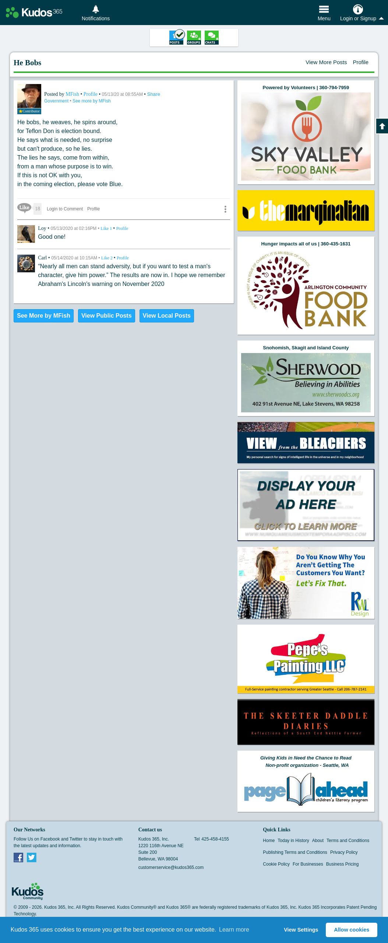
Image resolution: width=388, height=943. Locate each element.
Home (269, 840)
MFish (73, 94)
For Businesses (308, 864)
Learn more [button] (234, 929)
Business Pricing (342, 864)
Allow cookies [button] (351, 930)
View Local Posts (167, 315)
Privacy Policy (344, 852)
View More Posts (326, 62)
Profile (360, 62)
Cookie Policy (276, 864)
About (318, 840)
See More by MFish (43, 315)
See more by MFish (92, 101)
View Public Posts (106, 315)
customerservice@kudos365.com (171, 867)
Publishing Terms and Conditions (295, 852)
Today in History (293, 840)
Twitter (31, 857)
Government (57, 101)
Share (154, 94)
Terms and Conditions (348, 840)
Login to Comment (65, 209)
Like (106, 228)
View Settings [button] (301, 930)
